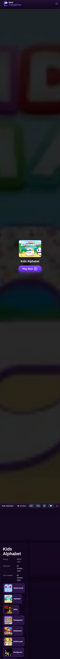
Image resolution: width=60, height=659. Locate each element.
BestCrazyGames (12, 3)
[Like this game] (31, 506)
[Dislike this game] (38, 506)
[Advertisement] (30, 523)
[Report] (51, 506)
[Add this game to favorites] (44, 506)
